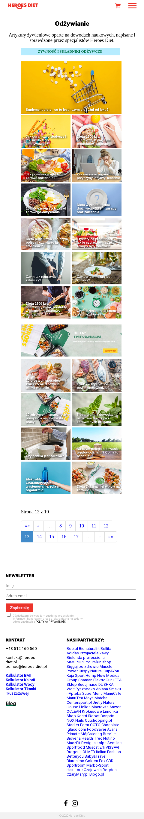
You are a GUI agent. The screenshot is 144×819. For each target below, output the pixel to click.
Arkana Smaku (108, 689)
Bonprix (107, 716)
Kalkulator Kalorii (20, 680)
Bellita (105, 648)
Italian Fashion (108, 752)
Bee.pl (72, 648)
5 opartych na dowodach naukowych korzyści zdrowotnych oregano (96, 418)
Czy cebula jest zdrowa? (45, 456)
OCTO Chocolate (104, 725)
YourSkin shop (98, 662)
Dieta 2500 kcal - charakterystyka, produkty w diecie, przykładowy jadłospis (46, 309)
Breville (109, 734)
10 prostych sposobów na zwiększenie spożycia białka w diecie (46, 384)
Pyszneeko (85, 689)
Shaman (85, 680)
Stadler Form (78, 725)
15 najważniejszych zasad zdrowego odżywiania (46, 210)
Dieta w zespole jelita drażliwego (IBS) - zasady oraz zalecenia (96, 208)
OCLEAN (74, 711)
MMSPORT (76, 662)
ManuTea (75, 698)
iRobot (94, 716)
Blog (11, 703)
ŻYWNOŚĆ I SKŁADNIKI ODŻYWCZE (70, 51)
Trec (98, 738)
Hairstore (75, 770)
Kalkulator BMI (18, 675)
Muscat (92, 747)
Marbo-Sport (97, 765)
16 (64, 536)
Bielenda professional (86, 657)
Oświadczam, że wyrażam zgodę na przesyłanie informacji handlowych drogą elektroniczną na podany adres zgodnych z (47, 618)
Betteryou (75, 756)
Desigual (89, 743)
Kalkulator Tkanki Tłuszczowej (21, 691)
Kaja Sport (76, 675)
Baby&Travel (95, 756)
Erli (102, 747)
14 (39, 536)
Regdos (110, 770)
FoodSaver (96, 729)
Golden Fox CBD (99, 761)
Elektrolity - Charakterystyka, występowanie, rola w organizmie (42, 484)
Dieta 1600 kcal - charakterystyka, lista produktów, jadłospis (93, 140)
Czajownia (93, 770)
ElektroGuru (103, 680)
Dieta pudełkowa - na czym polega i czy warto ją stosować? (47, 242)
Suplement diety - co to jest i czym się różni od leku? (67, 109)
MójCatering (91, 734)
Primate (73, 734)
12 (106, 525)
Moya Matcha (95, 698)
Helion (85, 707)
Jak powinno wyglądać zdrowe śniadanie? (44, 176)
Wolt (71, 689)
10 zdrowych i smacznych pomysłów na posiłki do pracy (46, 418)
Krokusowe (92, 711)
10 (81, 525)
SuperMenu (92, 693)
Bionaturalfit (89, 648)
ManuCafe (113, 693)
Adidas (73, 653)
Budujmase (88, 684)
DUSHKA (105, 684)
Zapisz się (19, 607)
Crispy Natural (91, 671)
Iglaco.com (76, 729)
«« (27, 525)
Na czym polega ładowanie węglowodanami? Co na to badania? (97, 452)
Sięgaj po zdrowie (83, 666)
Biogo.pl (96, 774)
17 (76, 536)
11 (94, 525)
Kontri (82, 716)
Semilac (114, 743)
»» (110, 536)
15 (51, 536)
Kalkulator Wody (20, 684)
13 (27, 536)
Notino (109, 738)
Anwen (116, 707)
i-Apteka (74, 693)
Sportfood (76, 747)
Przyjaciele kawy (94, 653)
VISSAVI (112, 747)
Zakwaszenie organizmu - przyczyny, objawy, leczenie (98, 176)
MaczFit (73, 743)
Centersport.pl (79, 702)
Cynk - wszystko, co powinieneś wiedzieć (93, 385)
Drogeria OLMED (81, 752)
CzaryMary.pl (77, 774)
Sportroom (76, 765)
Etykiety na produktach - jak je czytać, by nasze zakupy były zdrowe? (96, 242)
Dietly (97, 702)
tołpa (102, 743)
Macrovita (100, 707)
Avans (112, 729)
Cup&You (111, 671)
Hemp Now (95, 675)
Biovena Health (80, 738)
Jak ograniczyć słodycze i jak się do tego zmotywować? (46, 140)
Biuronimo (75, 761)
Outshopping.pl (98, 720)
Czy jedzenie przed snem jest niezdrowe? (96, 312)
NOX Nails (75, 720)
